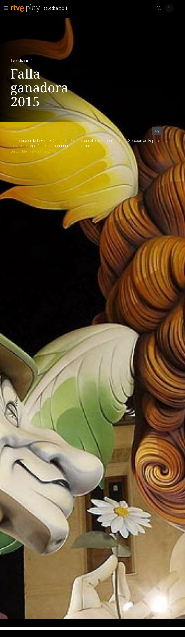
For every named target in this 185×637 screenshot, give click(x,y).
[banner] (40, 8)
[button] (5, 8)
